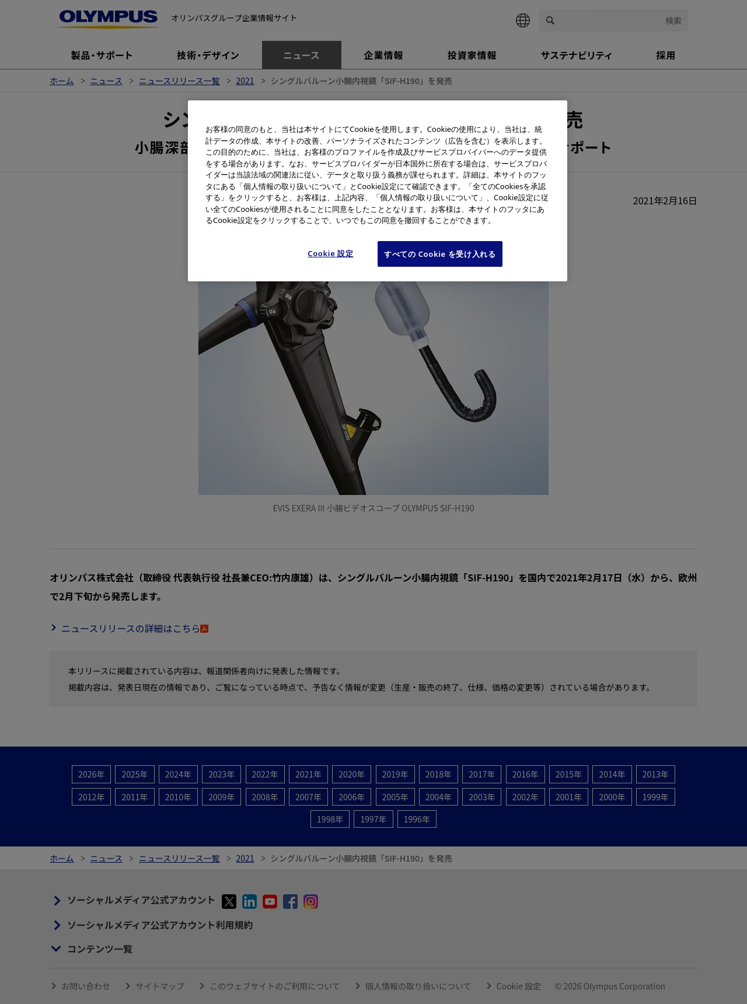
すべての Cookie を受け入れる (440, 254)
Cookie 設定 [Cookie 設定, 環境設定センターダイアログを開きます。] (331, 253)
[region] (377, 190)
